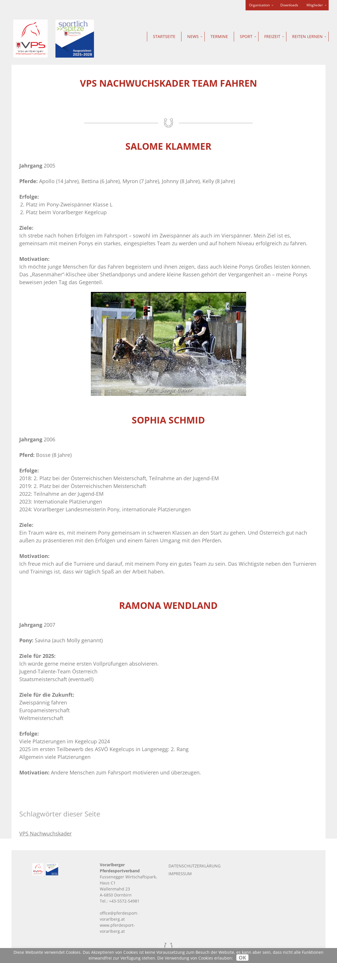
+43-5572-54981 (124, 901)
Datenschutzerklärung (194, 866)
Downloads (289, 5)
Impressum (180, 873)
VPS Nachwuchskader (45, 833)
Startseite (164, 36)
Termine (219, 36)
